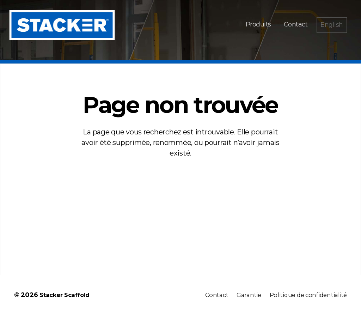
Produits (258, 24)
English (331, 25)
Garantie (242, 295)
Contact (296, 24)
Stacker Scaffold (66, 295)
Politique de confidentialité (305, 295)
